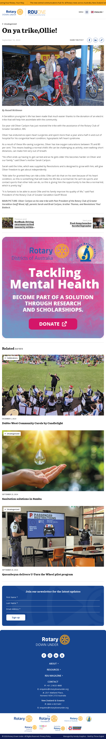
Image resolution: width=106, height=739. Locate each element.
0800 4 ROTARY (54, 704)
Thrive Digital (99, 736)
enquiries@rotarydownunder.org (54, 689)
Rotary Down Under (16, 736)
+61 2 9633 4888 (54, 685)
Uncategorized (10, 24)
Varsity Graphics (79, 736)
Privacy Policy (45, 736)
